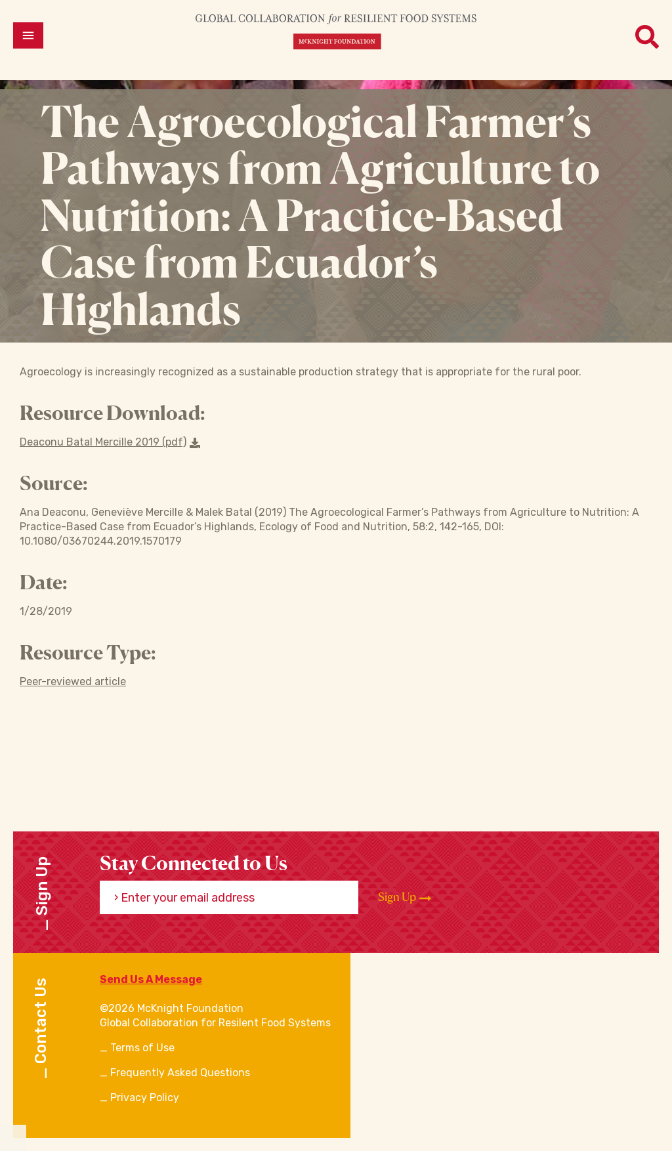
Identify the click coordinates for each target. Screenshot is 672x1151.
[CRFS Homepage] (336, 31)
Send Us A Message (151, 979)
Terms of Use (142, 1047)
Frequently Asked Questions (180, 1072)
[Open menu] (28, 35)
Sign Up (404, 897)
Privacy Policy (144, 1097)
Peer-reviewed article (73, 681)
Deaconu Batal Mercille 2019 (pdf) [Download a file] (110, 442)
